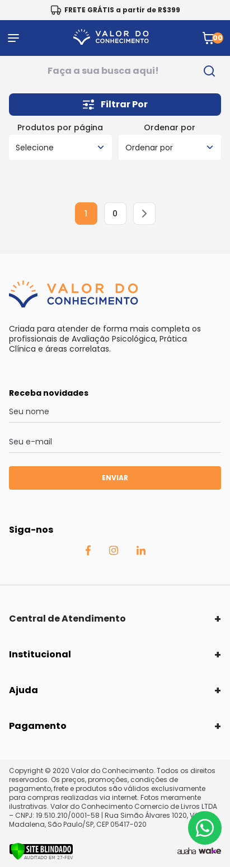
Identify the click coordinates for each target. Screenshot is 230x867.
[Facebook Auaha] (88, 552)
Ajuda (23, 690)
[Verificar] (41, 857)
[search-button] (209, 71)
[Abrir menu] (13, 38)
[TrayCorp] (210, 851)
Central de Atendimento (67, 618)
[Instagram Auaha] (113, 552)
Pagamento (38, 725)
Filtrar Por (115, 104)
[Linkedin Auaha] (140, 552)
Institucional (40, 654)
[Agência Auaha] (186, 851)
